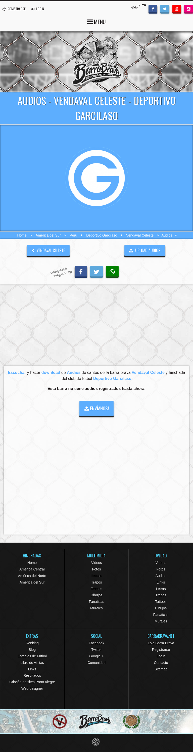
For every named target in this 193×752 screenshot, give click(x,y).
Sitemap (161, 669)
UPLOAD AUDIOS (144, 250)
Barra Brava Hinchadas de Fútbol (96, 61)
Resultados (32, 675)
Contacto (161, 663)
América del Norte (32, 576)
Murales (96, 608)
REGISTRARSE (14, 8)
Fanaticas (96, 602)
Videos (96, 563)
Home (21, 235)
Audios (161, 576)
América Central (31, 569)
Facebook (96, 643)
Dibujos (97, 595)
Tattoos (96, 589)
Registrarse (161, 650)
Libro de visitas (32, 663)
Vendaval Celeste (140, 235)
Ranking (32, 643)
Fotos (96, 569)
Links (161, 582)
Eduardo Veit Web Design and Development (96, 742)
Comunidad (96, 663)
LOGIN (37, 8)
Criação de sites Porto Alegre (32, 682)
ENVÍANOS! (96, 408)
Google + (96, 656)
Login (161, 656)
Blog (32, 650)
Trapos (96, 582)
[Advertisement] (96, 326)
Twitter (96, 650)
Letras (97, 576)
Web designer (32, 688)
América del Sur (48, 235)
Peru (73, 235)
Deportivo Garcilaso (101, 235)
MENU (96, 21)
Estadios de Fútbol (32, 656)
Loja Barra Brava (161, 643)
